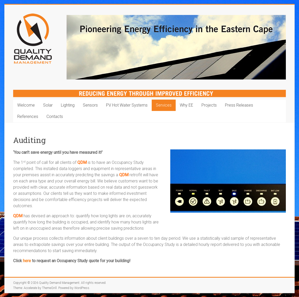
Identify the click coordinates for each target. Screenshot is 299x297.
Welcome (26, 105)
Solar (48, 105)
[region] (176, 47)
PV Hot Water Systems (127, 105)
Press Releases (239, 105)
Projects (209, 105)
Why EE (186, 105)
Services (164, 105)
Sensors (90, 105)
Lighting (68, 105)
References (27, 116)
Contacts (54, 116)
